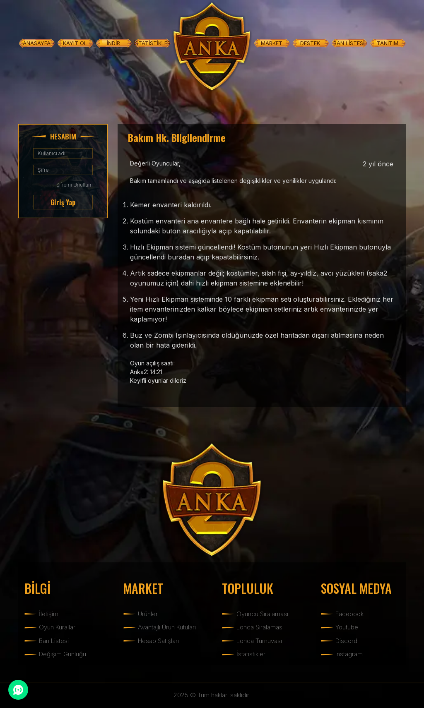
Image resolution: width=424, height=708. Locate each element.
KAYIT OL (75, 43)
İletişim (48, 614)
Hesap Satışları (158, 641)
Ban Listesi (54, 641)
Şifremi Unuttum (74, 185)
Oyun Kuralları (58, 627)
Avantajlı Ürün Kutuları (167, 627)
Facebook (349, 614)
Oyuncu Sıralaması (262, 614)
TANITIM (387, 43)
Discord (346, 641)
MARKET (271, 43)
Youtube (346, 627)
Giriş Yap (63, 202)
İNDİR (113, 43)
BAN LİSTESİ (348, 43)
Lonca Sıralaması (260, 627)
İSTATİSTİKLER (152, 43)
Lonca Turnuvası (259, 641)
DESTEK (310, 43)
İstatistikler (250, 654)
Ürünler (148, 614)
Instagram (349, 654)
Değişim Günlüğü (62, 654)
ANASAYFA (37, 43)
